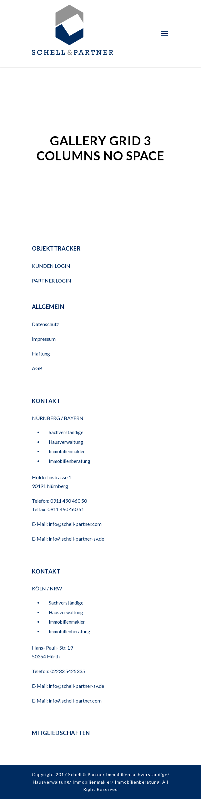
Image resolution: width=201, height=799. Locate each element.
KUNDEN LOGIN (51, 266)
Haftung (41, 353)
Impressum (44, 339)
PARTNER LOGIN (52, 280)
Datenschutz (45, 324)
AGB (37, 368)
